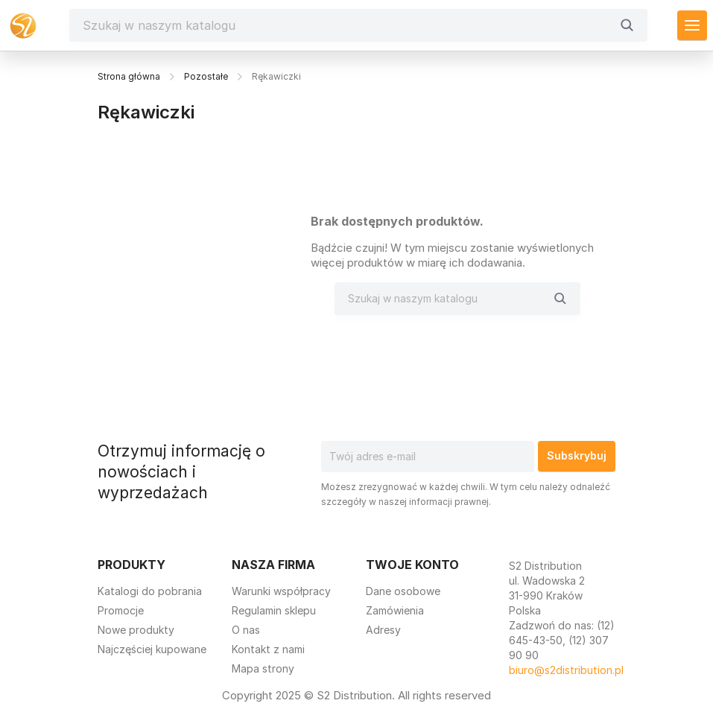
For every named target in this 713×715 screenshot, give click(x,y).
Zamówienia (395, 610)
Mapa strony (263, 668)
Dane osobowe (403, 591)
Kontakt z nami (268, 649)
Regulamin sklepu (274, 610)
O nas (246, 629)
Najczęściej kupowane (152, 649)
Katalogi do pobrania (150, 591)
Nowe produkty (136, 629)
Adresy (383, 629)
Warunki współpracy (281, 591)
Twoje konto (412, 564)
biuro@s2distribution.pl (566, 670)
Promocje (121, 610)
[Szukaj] (346, 25)
